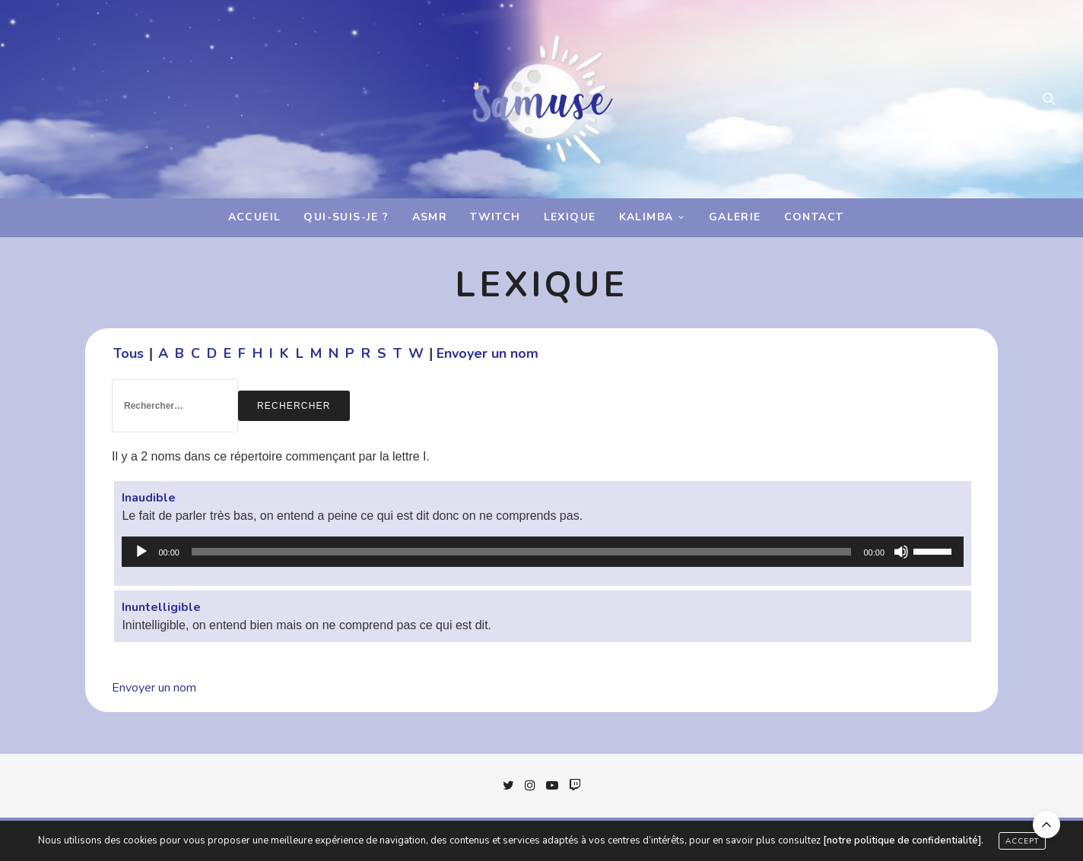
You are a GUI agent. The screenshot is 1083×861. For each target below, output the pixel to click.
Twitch (495, 217)
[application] (543, 552)
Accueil (254, 217)
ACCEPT (1022, 841)
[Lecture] (141, 551)
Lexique (570, 217)
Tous (128, 353)
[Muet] (901, 551)
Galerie (735, 217)
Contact (814, 217)
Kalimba (646, 217)
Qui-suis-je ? (346, 217)
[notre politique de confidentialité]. (903, 840)
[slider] (522, 552)
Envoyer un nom (487, 353)
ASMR (430, 217)
